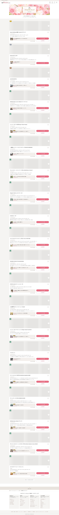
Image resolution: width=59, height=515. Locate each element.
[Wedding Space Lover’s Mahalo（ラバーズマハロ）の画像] (29, 95)
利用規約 (14, 511)
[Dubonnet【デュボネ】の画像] (29, 49)
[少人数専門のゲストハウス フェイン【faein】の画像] (29, 300)
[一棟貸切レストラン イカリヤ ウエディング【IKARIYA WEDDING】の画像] (29, 141)
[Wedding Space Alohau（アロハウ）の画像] (29, 415)
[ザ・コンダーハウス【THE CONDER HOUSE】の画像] (29, 392)
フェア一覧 (43, 38)
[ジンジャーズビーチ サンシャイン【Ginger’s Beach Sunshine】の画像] (29, 323)
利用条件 (17, 511)
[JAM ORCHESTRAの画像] (29, 73)
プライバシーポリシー (20, 511)
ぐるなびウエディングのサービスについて (39, 511)
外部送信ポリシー (25, 511)
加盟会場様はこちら (30, 511)
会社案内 (12, 511)
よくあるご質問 (46, 511)
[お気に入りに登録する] (48, 32)
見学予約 (42, 40)
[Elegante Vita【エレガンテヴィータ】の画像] (29, 187)
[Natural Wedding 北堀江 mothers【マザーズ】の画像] (29, 26)
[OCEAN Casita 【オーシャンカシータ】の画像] (29, 278)
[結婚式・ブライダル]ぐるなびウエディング (13, 490)
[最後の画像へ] (49, 26)
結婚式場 (19, 490)
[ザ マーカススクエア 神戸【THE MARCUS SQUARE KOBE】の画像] (29, 369)
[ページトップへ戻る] (29, 488)
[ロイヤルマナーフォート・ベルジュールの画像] (29, 460)
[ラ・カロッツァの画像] (29, 346)
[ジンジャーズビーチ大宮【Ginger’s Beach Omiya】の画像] (29, 118)
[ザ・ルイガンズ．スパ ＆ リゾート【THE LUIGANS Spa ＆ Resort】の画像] (29, 164)
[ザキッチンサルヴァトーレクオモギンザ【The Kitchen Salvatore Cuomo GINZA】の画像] (29, 438)
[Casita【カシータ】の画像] (29, 209)
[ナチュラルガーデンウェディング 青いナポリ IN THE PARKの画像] (29, 232)
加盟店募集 (34, 511)
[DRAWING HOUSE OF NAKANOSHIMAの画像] (29, 255)
